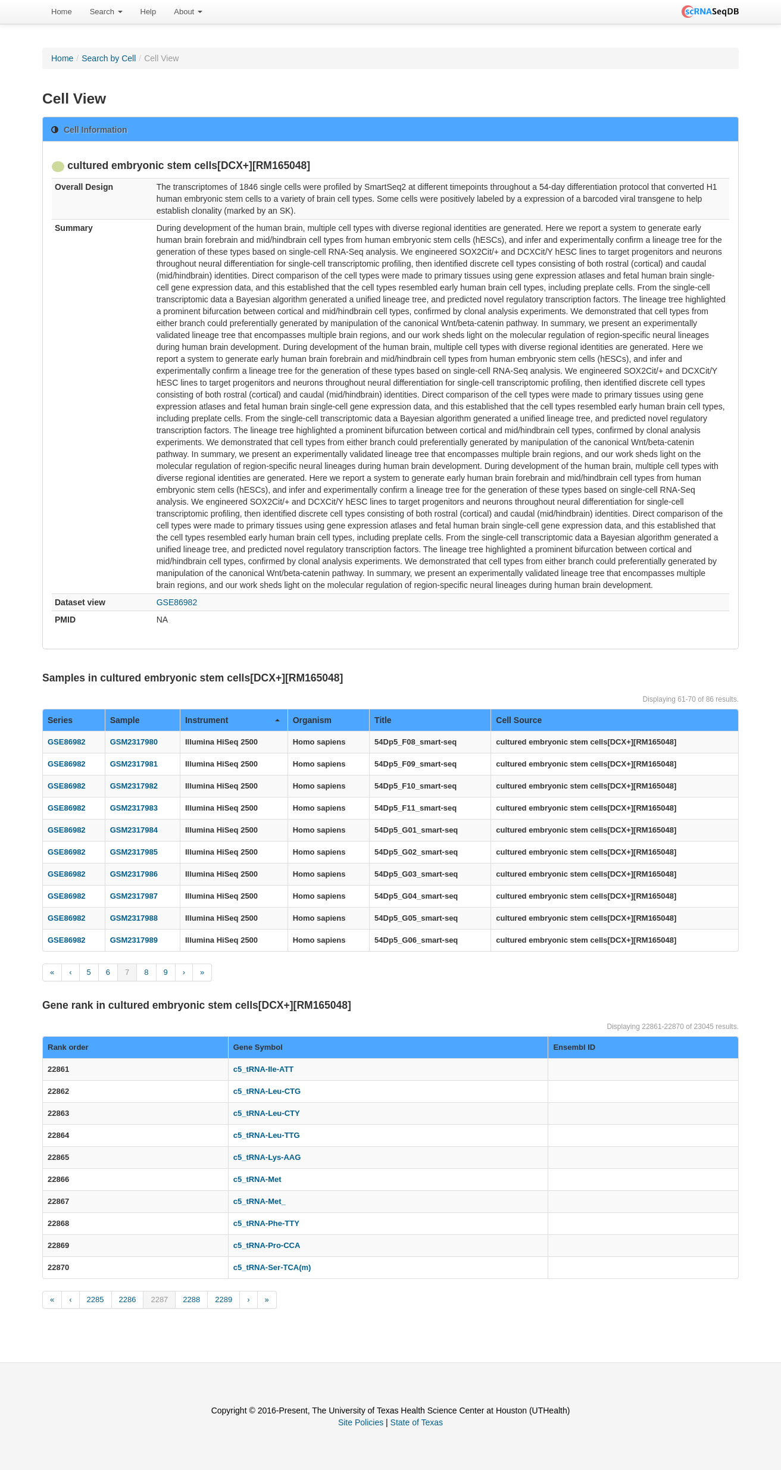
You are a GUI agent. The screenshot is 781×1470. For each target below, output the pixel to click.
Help (148, 11)
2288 (191, 1299)
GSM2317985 (134, 851)
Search (106, 11)
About (188, 11)
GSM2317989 (134, 940)
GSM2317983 (134, 807)
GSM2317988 (134, 918)
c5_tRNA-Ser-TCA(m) (272, 1267)
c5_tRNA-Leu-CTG (267, 1091)
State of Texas (416, 1422)
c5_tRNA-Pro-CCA (267, 1245)
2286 (127, 1299)
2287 (159, 1299)
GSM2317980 (134, 741)
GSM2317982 (134, 785)
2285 (95, 1299)
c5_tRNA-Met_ (259, 1201)
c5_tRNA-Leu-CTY (266, 1113)
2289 (223, 1299)
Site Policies (360, 1422)
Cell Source (519, 720)
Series (60, 720)
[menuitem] (61, 12)
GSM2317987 (134, 896)
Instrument (232, 720)
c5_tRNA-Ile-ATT (263, 1069)
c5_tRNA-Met (257, 1179)
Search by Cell (109, 58)
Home (61, 11)
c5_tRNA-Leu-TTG (266, 1135)
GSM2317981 (134, 763)
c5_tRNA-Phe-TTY (266, 1223)
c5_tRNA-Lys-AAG (267, 1157)
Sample (125, 720)
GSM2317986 (134, 874)
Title (383, 720)
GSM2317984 (134, 829)
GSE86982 (177, 602)
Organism (312, 720)
